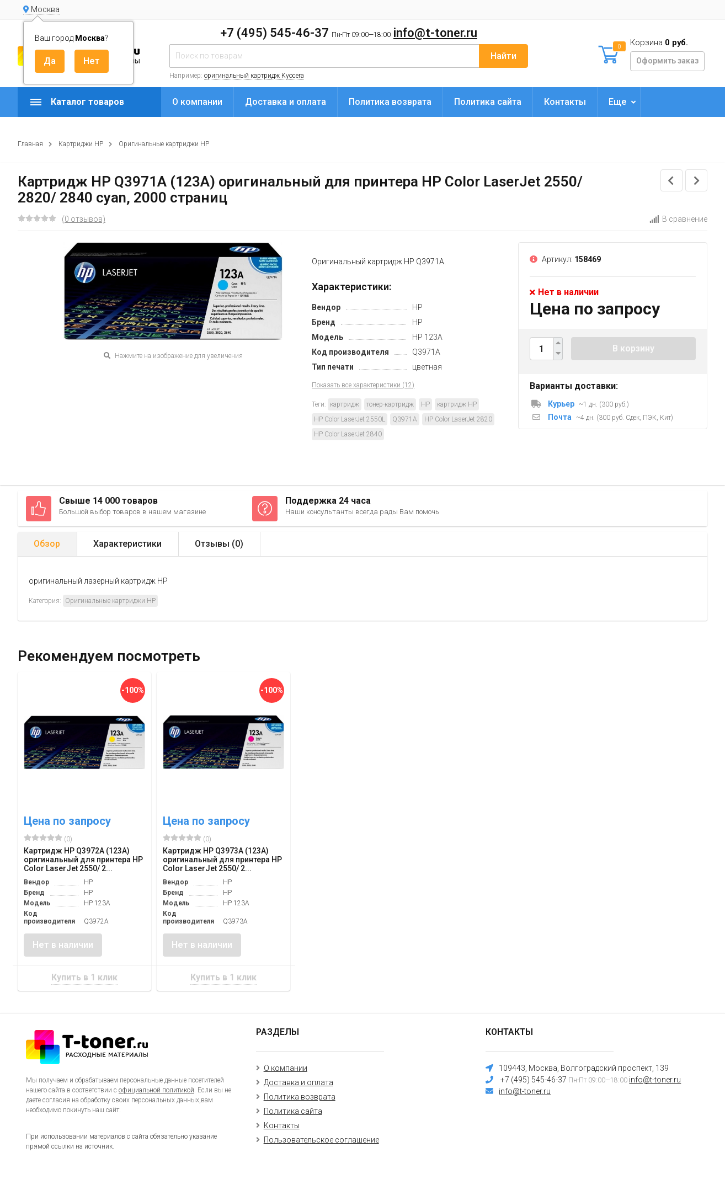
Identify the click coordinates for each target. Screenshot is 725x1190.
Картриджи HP (80, 144)
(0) (48, 838)
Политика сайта (487, 102)
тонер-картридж (390, 404)
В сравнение (678, 219)
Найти (503, 56)
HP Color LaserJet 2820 (458, 419)
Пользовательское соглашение (321, 1139)
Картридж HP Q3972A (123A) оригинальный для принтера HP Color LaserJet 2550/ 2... (83, 859)
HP (425, 404)
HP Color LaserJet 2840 (348, 434)
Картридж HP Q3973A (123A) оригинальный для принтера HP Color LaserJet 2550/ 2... (222, 859)
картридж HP (457, 404)
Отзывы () (219, 543)
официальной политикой (156, 1090)
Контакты (565, 102)
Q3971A (404, 419)
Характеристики (127, 543)
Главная (30, 144)
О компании (197, 102)
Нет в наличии (63, 945)
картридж (344, 404)
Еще (617, 102)
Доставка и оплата (285, 102)
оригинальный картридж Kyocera (254, 75)
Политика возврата (390, 102)
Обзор (47, 543)
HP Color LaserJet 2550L (349, 419)
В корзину (633, 348)
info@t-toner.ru (435, 33)
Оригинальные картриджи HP (164, 144)
